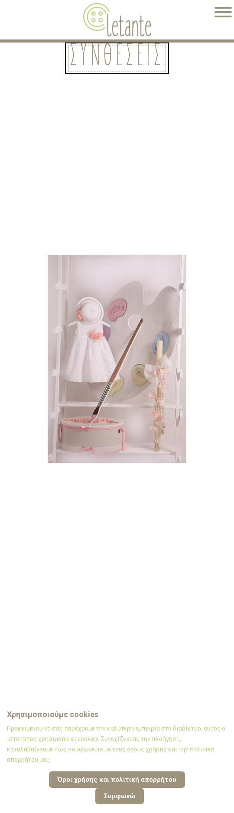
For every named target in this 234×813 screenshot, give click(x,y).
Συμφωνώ (119, 796)
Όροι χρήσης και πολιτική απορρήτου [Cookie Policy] (117, 779)
